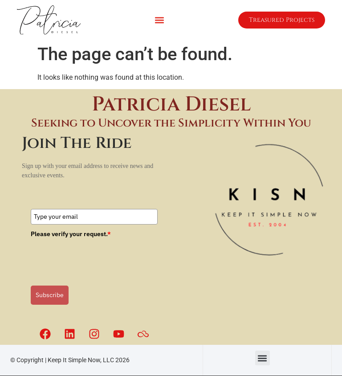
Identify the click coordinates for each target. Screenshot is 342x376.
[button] (159, 20)
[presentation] (98, 258)
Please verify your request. (71, 234)
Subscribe (50, 295)
